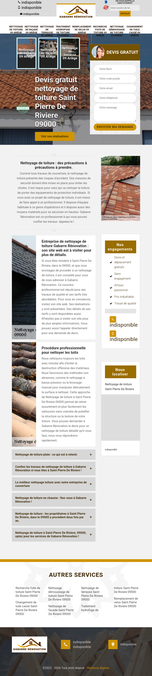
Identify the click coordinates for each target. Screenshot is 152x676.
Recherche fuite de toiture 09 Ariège (100, 31)
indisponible (30, 2)
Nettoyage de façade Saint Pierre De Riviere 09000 (60, 610)
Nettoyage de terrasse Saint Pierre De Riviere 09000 (90, 593)
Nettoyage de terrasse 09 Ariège (47, 31)
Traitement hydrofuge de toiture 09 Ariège (63, 31)
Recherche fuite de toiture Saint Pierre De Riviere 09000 (26, 592)
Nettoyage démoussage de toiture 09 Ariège (117, 31)
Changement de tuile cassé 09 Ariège (135, 31)
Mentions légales (98, 668)
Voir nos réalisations (54, 136)
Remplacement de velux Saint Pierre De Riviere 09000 (124, 602)
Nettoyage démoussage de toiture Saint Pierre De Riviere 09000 (59, 593)
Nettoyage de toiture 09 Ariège (16, 29)
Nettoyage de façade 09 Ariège (31, 29)
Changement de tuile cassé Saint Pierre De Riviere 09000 (25, 608)
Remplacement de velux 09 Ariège (81, 29)
